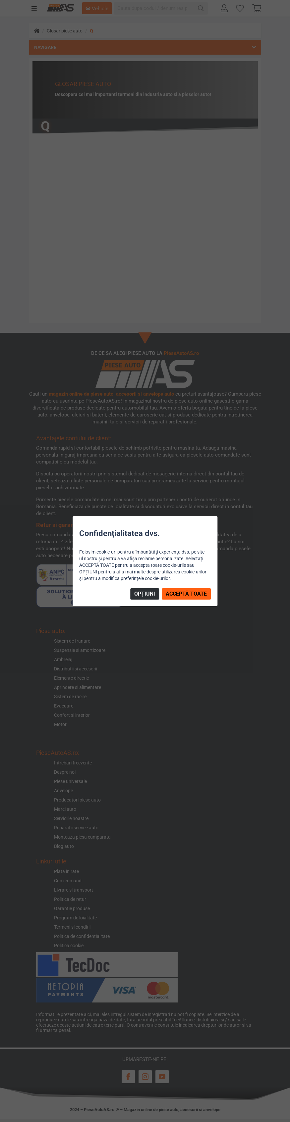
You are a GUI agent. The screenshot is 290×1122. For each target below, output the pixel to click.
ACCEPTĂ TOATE (186, 594)
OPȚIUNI (144, 594)
